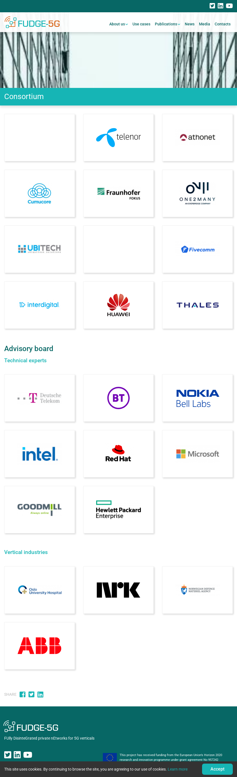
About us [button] (117, 24)
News (190, 24)
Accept (217, 769)
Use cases (141, 24)
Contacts (223, 24)
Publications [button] (166, 24)
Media (204, 24)
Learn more (178, 769)
